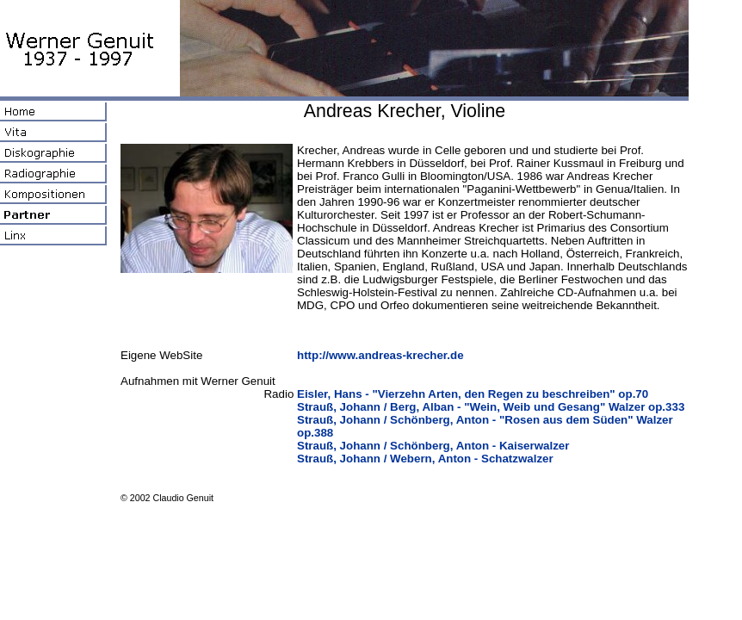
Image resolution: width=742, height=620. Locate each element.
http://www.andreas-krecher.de (380, 355)
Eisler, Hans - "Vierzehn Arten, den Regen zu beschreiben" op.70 (472, 394)
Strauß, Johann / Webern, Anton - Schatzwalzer (425, 458)
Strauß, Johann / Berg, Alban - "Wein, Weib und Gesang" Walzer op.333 (490, 406)
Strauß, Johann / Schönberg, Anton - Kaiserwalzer (433, 445)
